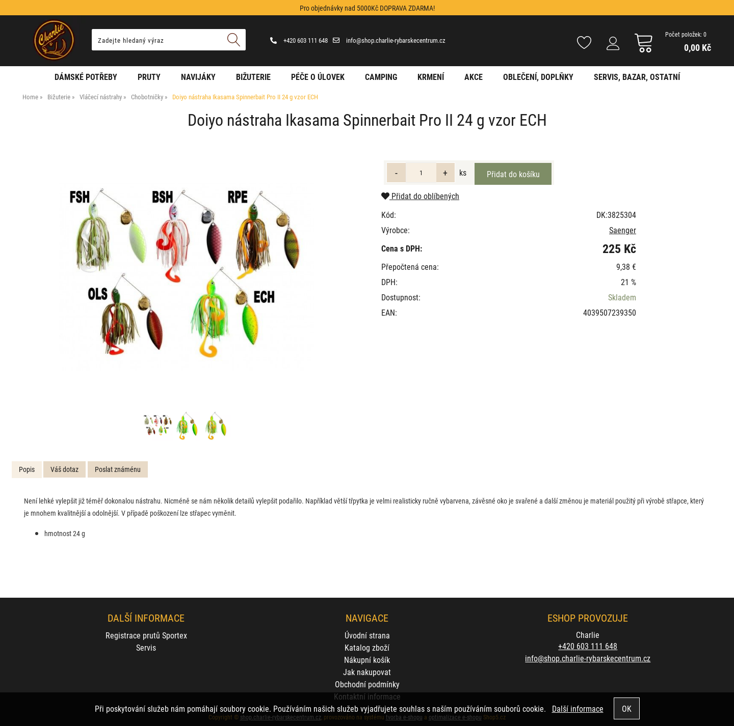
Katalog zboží (367, 647)
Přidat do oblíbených (420, 195)
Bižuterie (253, 76)
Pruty (149, 76)
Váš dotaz (64, 469)
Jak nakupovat (367, 671)
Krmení (430, 76)
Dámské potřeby (86, 76)
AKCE (473, 76)
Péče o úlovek (318, 76)
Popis (27, 469)
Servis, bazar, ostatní (637, 76)
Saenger (622, 230)
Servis (146, 647)
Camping (381, 76)
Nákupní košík (367, 659)
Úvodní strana (367, 635)
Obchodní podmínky (367, 684)
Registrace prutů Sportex (146, 635)
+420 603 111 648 (299, 40)
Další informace (578, 708)
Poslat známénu (118, 469)
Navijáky (198, 76)
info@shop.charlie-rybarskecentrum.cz (389, 40)
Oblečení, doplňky (538, 76)
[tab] (27, 469)
